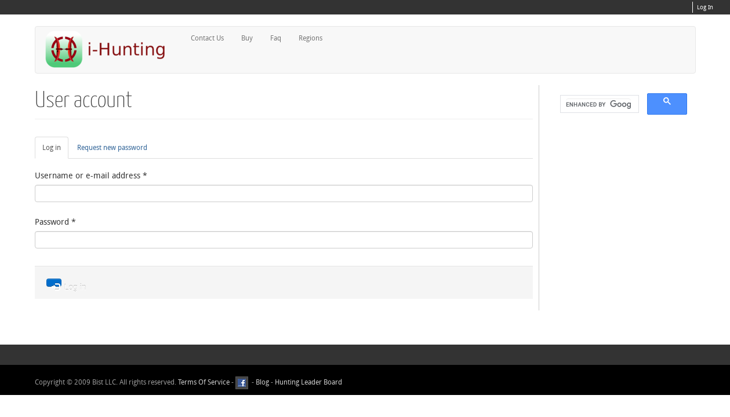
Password (55, 222)
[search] (598, 104)
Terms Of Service (204, 382)
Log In (705, 7)
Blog (262, 382)
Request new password (112, 148)
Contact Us (207, 38)
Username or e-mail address (91, 176)
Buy (247, 38)
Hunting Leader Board (307, 382)
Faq (275, 38)
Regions (310, 38)
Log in (55, 150)
